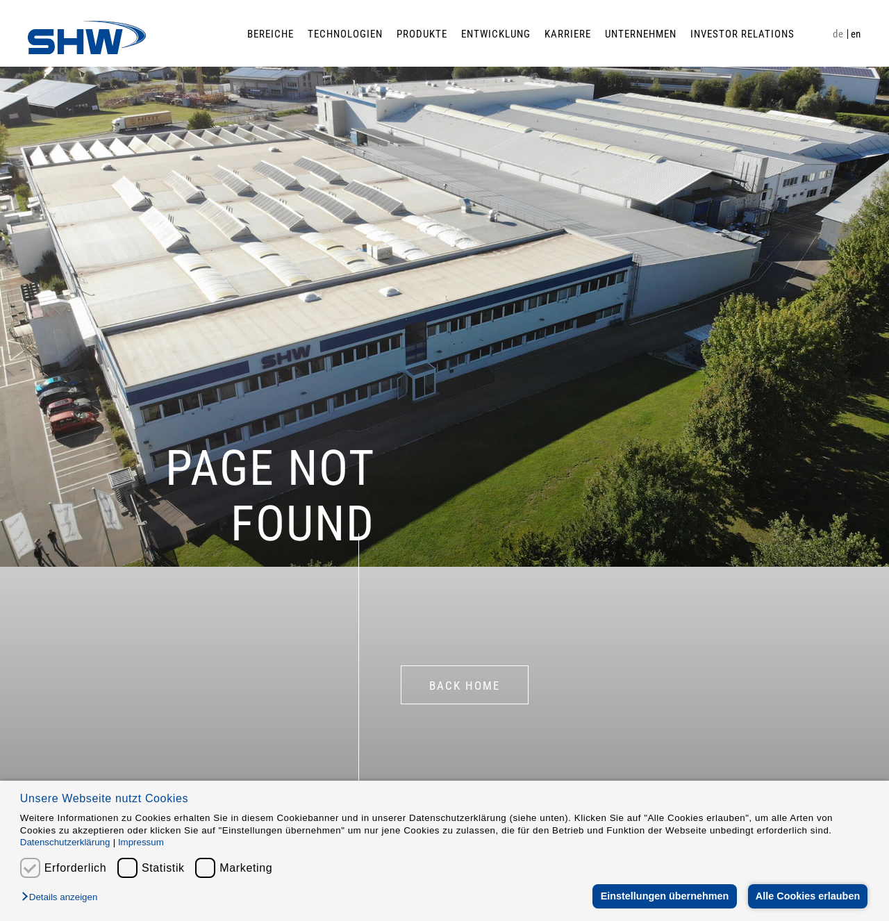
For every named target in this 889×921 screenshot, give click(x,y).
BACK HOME (464, 685)
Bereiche (270, 34)
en (856, 34)
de (838, 34)
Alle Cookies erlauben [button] (807, 896)
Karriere (568, 34)
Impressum (141, 842)
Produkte (422, 34)
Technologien (345, 34)
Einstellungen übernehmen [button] (663, 896)
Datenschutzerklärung (65, 842)
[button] (63, 898)
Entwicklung (496, 34)
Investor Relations (742, 34)
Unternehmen (640, 34)
